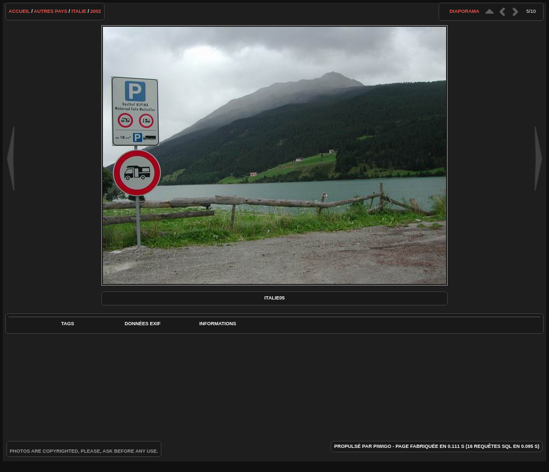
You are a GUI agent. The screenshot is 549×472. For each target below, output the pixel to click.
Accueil (19, 11)
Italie (78, 11)
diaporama (464, 11)
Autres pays (51, 11)
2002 (95, 11)
